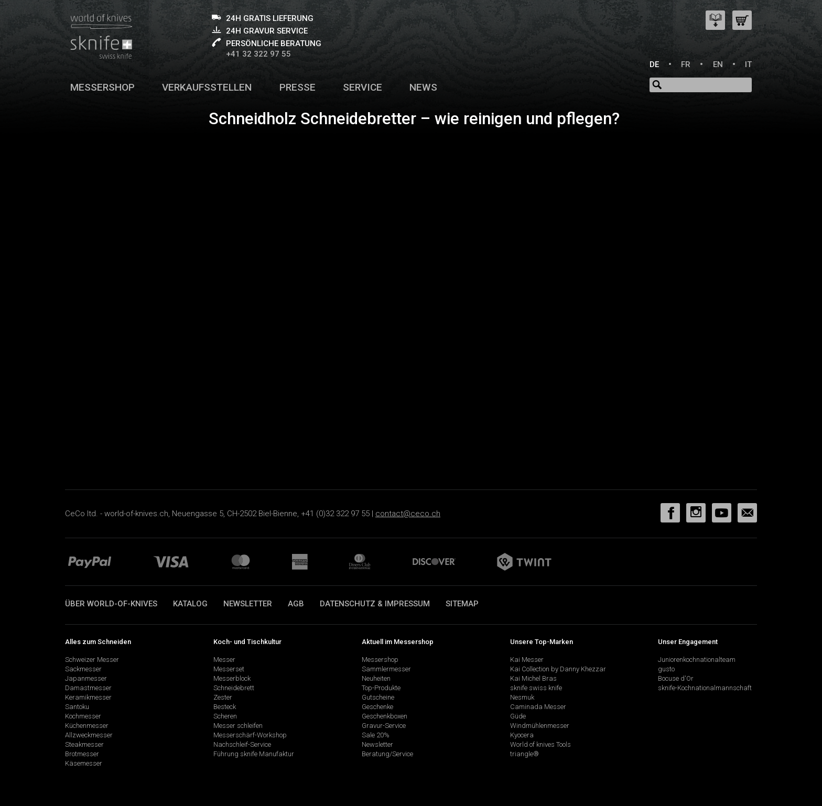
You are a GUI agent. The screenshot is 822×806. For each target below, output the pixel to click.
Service (362, 87)
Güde (518, 716)
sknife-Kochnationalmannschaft (705, 688)
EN (718, 64)
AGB (296, 603)
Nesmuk (522, 697)
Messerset (228, 669)
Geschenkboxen (384, 716)
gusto (666, 669)
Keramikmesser (88, 697)
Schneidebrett (233, 688)
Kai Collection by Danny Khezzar (558, 669)
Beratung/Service (387, 754)
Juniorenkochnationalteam (697, 659)
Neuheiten (376, 678)
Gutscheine (378, 697)
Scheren (225, 716)
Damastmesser (88, 688)
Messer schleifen (238, 725)
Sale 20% (376, 735)
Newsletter (247, 603)
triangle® (524, 754)
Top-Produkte (381, 688)
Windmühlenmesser (539, 725)
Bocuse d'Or (676, 678)
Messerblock (232, 678)
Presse (297, 87)
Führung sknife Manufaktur (253, 754)
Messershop (102, 87)
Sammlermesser (386, 669)
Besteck (224, 707)
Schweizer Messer (92, 659)
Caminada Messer (538, 707)
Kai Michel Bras (533, 678)
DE (654, 64)
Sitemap (462, 603)
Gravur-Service (384, 725)
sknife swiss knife (536, 688)
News (423, 87)
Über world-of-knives (111, 603)
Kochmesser (83, 716)
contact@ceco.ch (407, 513)
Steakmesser (84, 744)
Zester (222, 697)
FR (685, 64)
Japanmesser (86, 678)
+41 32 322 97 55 (258, 54)
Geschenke (377, 707)
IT (748, 64)
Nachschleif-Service (242, 744)
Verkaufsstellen (207, 87)
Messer (224, 659)
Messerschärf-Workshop (250, 735)
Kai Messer (527, 659)
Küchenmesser (87, 725)
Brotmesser (82, 754)
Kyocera (522, 735)
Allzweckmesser (89, 735)
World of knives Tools (540, 744)
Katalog (190, 603)
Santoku (77, 707)
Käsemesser (83, 763)
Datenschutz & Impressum (375, 603)
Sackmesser (83, 669)
